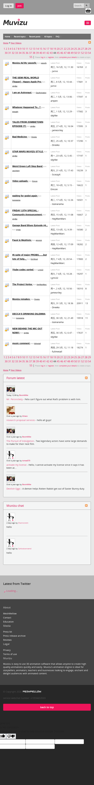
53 (86, 53)
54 (89, 53)
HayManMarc (59, 218)
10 (23, 49)
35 (23, 53)
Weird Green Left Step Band (27, 166)
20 (58, 49)
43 (51, 53)
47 (65, 53)
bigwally (15, 112)
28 (86, 49)
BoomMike (23, 395)
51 (79, 53)
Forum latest (15, 378)
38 (33, 53)
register (51, 57)
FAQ (57, 36)
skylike (14, 86)
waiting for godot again (25, 195)
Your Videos (16, 43)
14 (37, 49)
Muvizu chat (15, 506)
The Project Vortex (22, 284)
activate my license (16, 464)
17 (47, 49)
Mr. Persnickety (14, 399)
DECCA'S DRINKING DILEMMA (28, 314)
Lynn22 (40, 270)
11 (27, 49)
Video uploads (20, 181)
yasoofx (44, 63)
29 (89, 49)
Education (8, 621)
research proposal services (20, 420)
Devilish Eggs (13, 488)
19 (54, 49)
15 (40, 49)
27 (82, 49)
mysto (18, 230)
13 (33, 49)
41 (44, 53)
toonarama (16, 200)
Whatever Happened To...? (26, 107)
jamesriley (57, 130)
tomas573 (26, 461)
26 (79, 49)
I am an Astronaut (22, 92)
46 (61, 53)
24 (72, 49)
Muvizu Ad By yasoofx (24, 63)
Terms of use (10, 654)
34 (20, 53)
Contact (7, 617)
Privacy (7, 650)
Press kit (7, 631)
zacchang (16, 171)
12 (30, 49)
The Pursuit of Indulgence (20, 440)
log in (43, 57)
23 (68, 49)
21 (61, 49)
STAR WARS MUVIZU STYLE (28, 151)
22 (65, 49)
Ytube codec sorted (23, 269)
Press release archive (14, 635)
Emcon (34, 181)
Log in (8, 5)
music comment (21, 343)
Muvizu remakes (21, 299)
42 (47, 53)
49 (72, 53)
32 (13, 53)
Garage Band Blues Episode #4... (30, 225)
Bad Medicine (20, 137)
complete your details (68, 57)
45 (58, 53)
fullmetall (37, 343)
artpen (54, 100)
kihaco (25, 416)
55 (30, 57)
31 (9, 53)
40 (40, 53)
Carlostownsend (24, 549)
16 (44, 49)
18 (51, 49)
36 (27, 53)
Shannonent (23, 523)
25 (75, 49)
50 (75, 53)
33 (16, 53)
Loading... (10, 591)
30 (6, 53)
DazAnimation (41, 93)
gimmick (39, 240)
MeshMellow (10, 613)
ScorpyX (56, 174)
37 (30, 53)
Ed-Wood (34, 259)
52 (82, 53)
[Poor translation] (11, 736)
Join (20, 5)
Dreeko (34, 137)
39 (37, 53)
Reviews (7, 639)
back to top (47, 707)
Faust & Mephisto (22, 240)
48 (68, 53)
